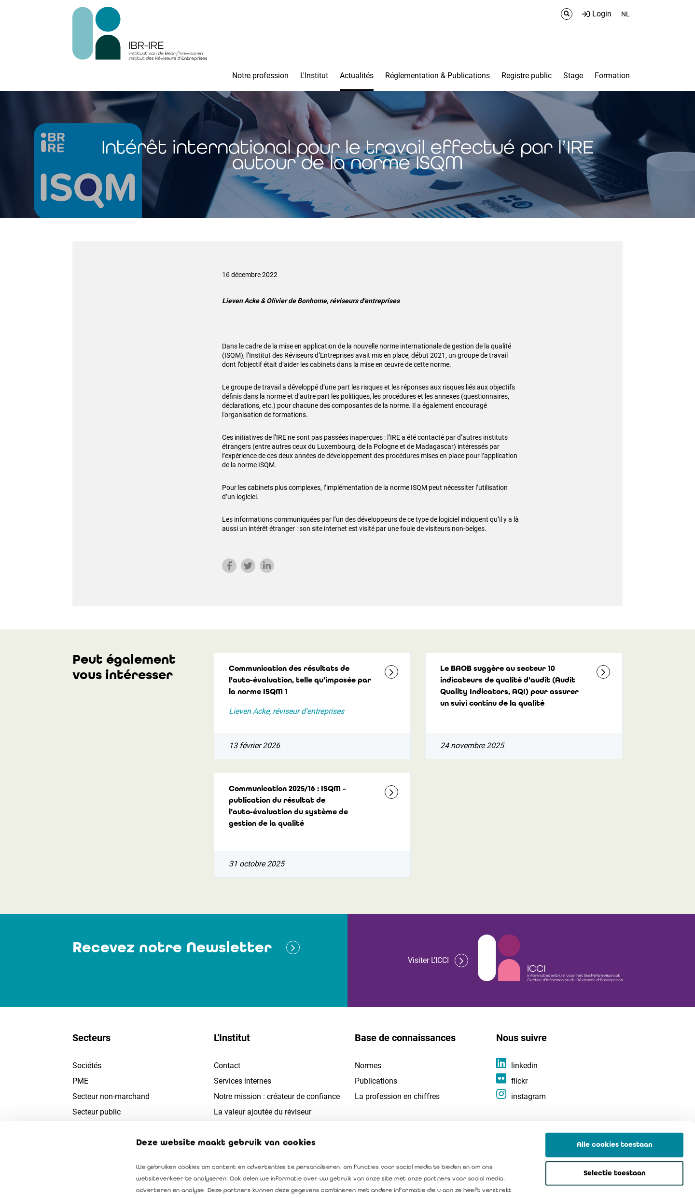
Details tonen (550, 1179)
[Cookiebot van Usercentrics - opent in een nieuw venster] (62, 1179)
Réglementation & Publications (437, 75)
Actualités (357, 75)
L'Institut (314, 75)
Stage (573, 75)
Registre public (526, 75)
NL (625, 14)
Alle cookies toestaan (615, 1070)
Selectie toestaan (615, 1099)
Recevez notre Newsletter (172, 947)
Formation (612, 75)
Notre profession (260, 75)
